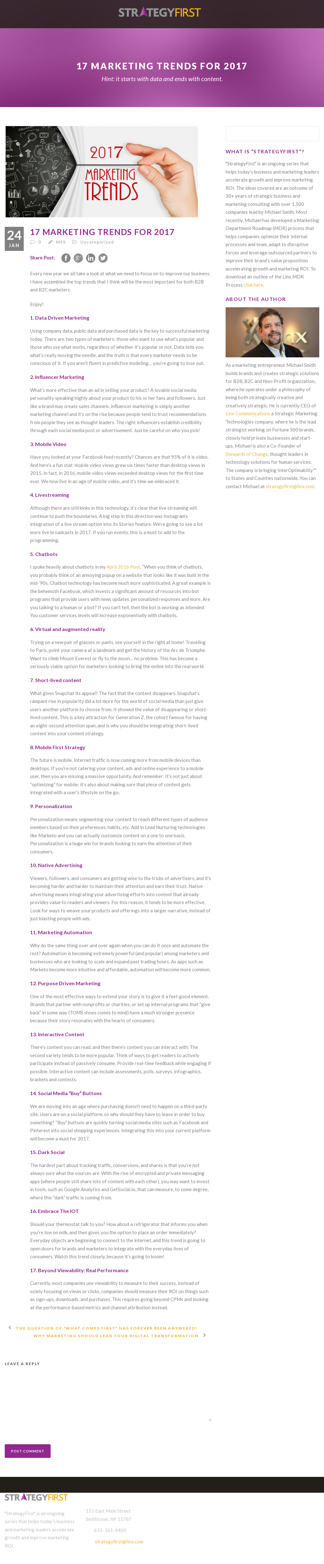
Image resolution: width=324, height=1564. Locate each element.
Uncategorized (97, 242)
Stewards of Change (247, 454)
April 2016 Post (123, 567)
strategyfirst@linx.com (290, 486)
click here (253, 285)
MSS (60, 242)
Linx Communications (248, 413)
